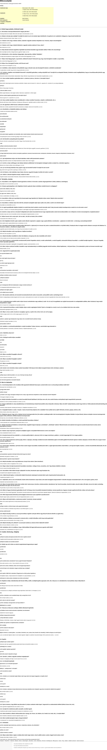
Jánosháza (31, 740)
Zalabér (66, 740)
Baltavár (16, 740)
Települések (7, 740)
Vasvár (60, 740)
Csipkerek (12, 740)
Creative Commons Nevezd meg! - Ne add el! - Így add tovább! (39, 747)
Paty (63, 740)
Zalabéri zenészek (72, 740)
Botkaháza (39, 740)
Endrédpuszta (49, 740)
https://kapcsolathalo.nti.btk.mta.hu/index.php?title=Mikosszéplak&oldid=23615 (23, 739)
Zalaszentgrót (25, 740)
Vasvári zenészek (80, 740)
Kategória (2, 740)
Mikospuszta (55, 740)
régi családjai (14, 36)
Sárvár (20, 740)
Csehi (35, 740)
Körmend (44, 740)
